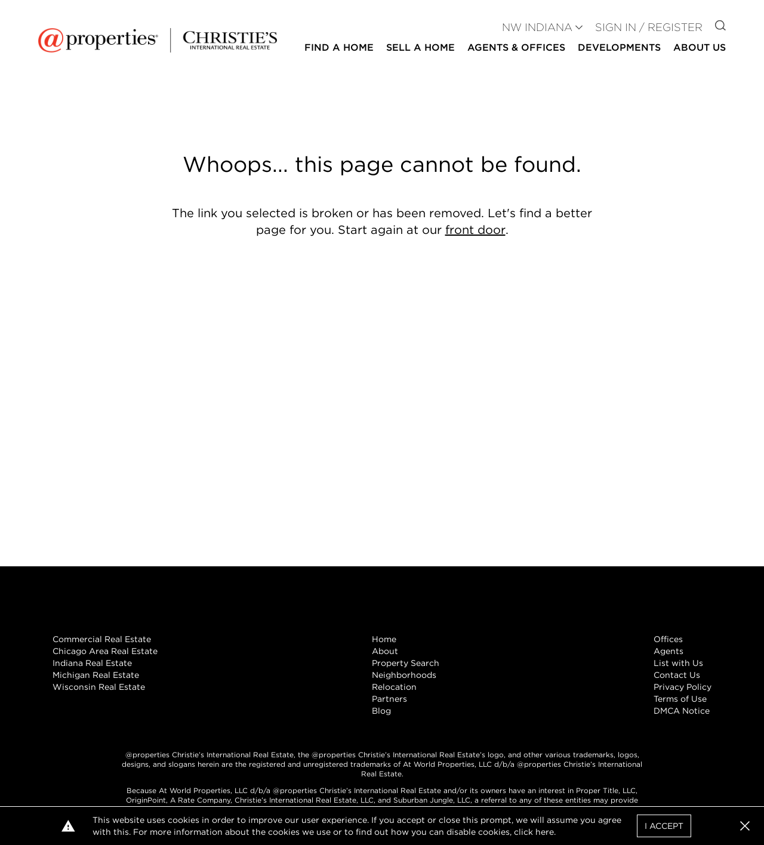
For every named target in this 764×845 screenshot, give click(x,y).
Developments (619, 47)
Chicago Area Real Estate (105, 651)
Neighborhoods (404, 675)
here (544, 832)
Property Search (405, 663)
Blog (381, 711)
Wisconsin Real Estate (99, 687)
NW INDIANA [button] (537, 27)
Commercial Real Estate (102, 639)
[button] (745, 826)
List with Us (678, 663)
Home (384, 639)
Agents (668, 651)
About (385, 651)
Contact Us (677, 675)
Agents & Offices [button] (516, 47)
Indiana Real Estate (92, 663)
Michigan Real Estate (96, 675)
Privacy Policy (682, 687)
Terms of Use (680, 699)
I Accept (664, 826)
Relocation (394, 687)
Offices (668, 639)
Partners (389, 699)
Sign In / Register (649, 27)
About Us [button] (699, 47)
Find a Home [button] (339, 47)
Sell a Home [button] (420, 47)
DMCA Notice (682, 711)
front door (475, 230)
